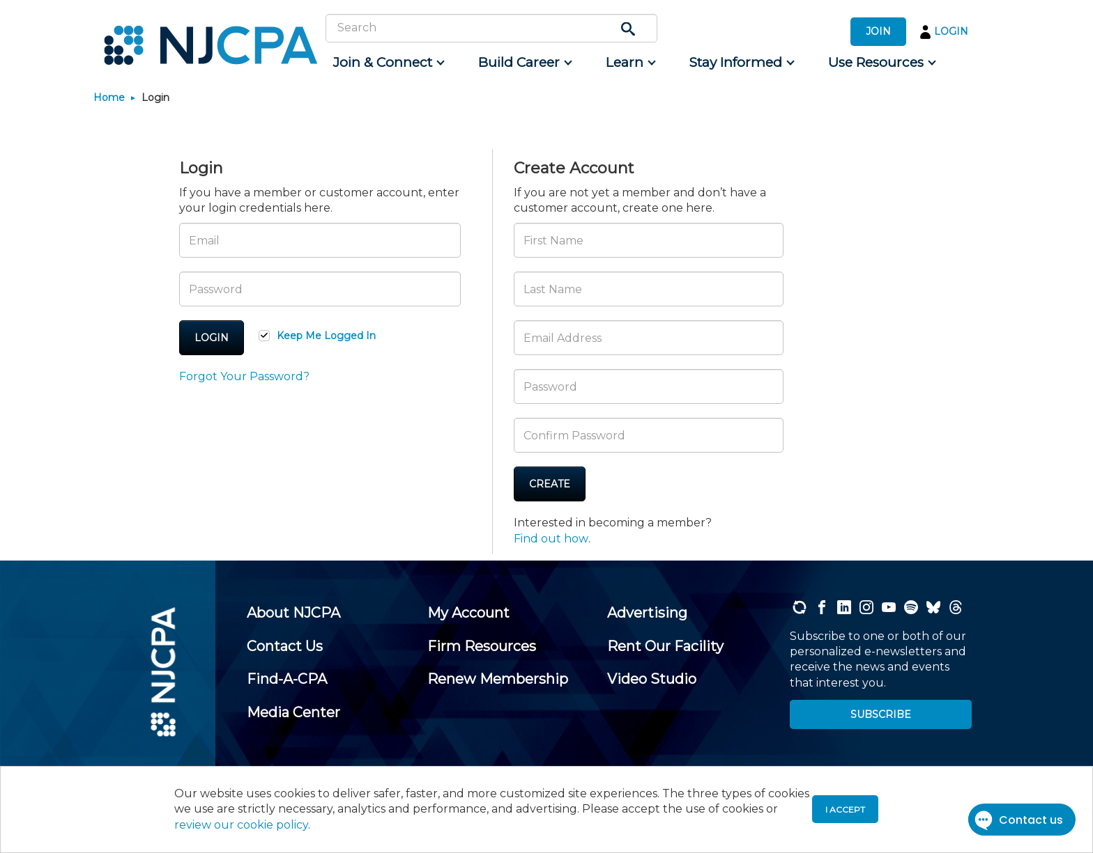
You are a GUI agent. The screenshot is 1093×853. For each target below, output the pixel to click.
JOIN (878, 31)
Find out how (551, 538)
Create (549, 484)
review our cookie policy (241, 824)
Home (109, 97)
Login (211, 337)
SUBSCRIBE (880, 714)
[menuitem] (388, 63)
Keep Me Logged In (326, 335)
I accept (845, 809)
